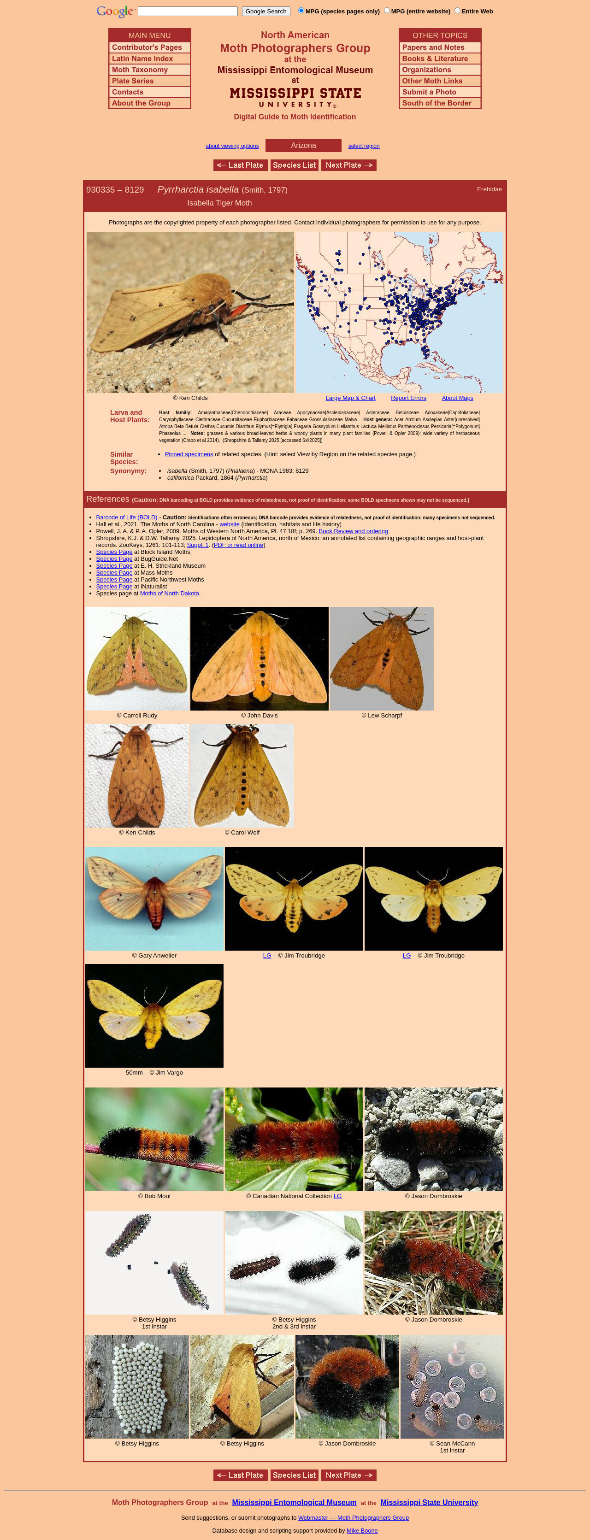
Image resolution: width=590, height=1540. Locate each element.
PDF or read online (238, 544)
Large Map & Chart (351, 397)
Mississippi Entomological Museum (294, 1502)
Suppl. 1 (198, 544)
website (230, 524)
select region (364, 146)
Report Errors (408, 397)
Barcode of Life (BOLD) (127, 517)
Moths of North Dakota (169, 593)
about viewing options (232, 146)
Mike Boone (362, 1530)
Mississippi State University (429, 1502)
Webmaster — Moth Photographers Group (353, 1517)
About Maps (457, 397)
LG (267, 955)
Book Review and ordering (353, 531)
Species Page (114, 551)
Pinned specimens (189, 454)
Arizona (303, 145)
